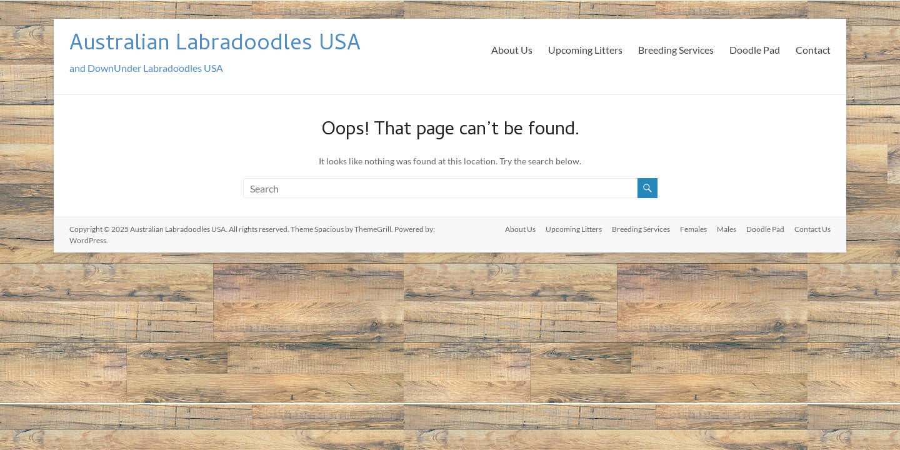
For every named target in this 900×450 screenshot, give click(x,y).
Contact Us (812, 229)
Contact (813, 50)
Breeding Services (676, 50)
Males (726, 229)
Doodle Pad (754, 50)
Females (693, 229)
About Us (511, 50)
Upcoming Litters (585, 50)
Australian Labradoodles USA (215, 45)
